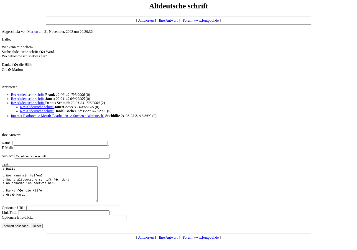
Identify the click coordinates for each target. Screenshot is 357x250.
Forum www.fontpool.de (201, 20)
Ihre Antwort (168, 20)
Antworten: (10, 87)
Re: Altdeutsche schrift (28, 95)
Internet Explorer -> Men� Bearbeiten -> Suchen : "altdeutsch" (58, 116)
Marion (32, 31)
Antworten (146, 20)
